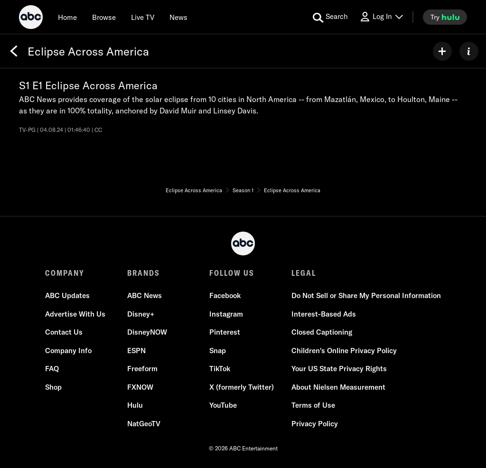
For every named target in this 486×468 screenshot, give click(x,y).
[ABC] (31, 18)
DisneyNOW (147, 332)
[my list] (442, 51)
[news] (178, 17)
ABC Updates (67, 295)
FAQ (52, 368)
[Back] (14, 51)
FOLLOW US (231, 273)
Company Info (68, 350)
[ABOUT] (468, 51)
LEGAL (303, 273)
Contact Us (64, 332)
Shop (53, 387)
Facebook (225, 295)
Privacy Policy (314, 423)
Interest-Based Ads (323, 313)
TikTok (219, 368)
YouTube (223, 405)
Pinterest (224, 332)
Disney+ (140, 313)
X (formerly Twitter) (241, 387)
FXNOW (140, 387)
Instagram (226, 313)
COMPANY (64, 273)
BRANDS (143, 273)
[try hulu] (445, 17)
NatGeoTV (143, 423)
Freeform (142, 368)
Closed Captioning (321, 332)
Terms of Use (313, 405)
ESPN (136, 350)
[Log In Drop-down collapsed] (381, 17)
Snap (217, 350)
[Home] (67, 17)
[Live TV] (142, 17)
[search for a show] (330, 17)
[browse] (104, 17)
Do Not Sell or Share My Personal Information (366, 295)
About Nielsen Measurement (338, 387)
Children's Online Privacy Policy (344, 350)
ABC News (144, 295)
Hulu (135, 405)
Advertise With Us (75, 313)
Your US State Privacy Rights (339, 368)
